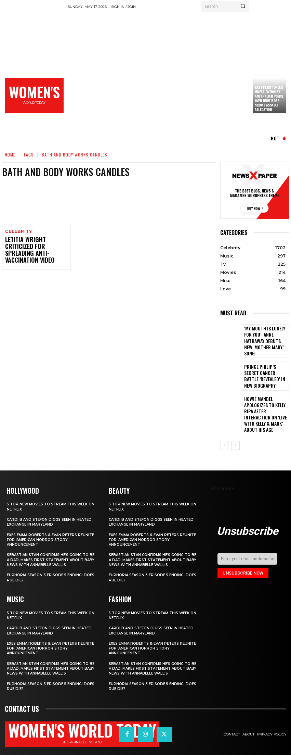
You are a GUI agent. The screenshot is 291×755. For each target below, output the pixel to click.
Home (10, 155)
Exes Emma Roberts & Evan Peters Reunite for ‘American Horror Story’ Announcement (49, 526)
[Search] (243, 6)
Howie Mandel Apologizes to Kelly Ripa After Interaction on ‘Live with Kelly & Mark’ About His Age (266, 404)
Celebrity (18, 232)
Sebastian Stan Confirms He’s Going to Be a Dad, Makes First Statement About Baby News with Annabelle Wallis (48, 548)
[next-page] (235, 432)
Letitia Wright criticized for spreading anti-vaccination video (34, 246)
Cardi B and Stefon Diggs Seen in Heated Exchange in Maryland (43, 508)
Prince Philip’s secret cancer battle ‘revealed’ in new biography (265, 371)
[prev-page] (224, 432)
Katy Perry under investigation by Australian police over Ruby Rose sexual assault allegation (269, 98)
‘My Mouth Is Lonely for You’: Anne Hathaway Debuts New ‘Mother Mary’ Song (264, 339)
